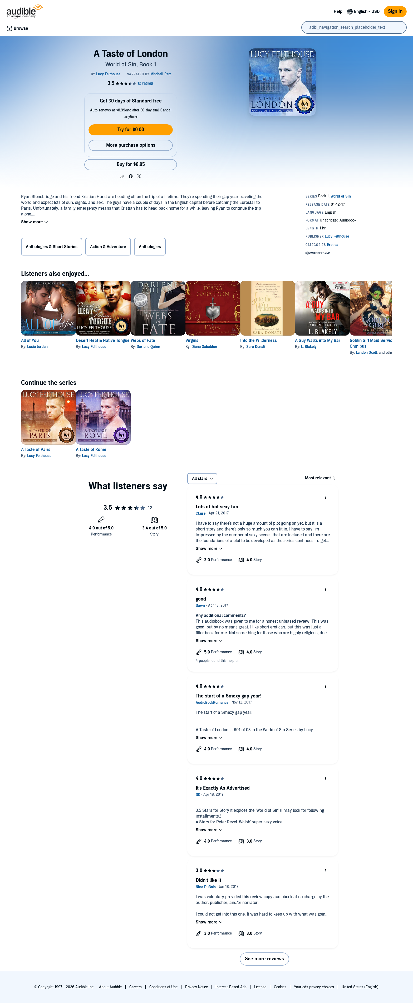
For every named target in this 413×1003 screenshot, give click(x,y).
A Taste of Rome (99, 449)
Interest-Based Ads (231, 987)
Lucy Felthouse (102, 347)
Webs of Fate (160, 340)
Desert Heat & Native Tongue (111, 340)
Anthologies (150, 246)
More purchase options (130, 145)
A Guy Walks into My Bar (359, 340)
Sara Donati (289, 347)
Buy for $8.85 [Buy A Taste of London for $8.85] (131, 164)
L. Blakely (351, 347)
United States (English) (360, 987)
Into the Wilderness (292, 340)
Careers (135, 987)
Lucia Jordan (37, 347)
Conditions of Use (163, 987)
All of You (30, 340)
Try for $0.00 (130, 129)
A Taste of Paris (35, 449)
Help (338, 11)
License (260, 987)
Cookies (280, 987)
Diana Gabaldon (229, 347)
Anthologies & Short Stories (51, 246)
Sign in (395, 11)
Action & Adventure (108, 246)
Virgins (217, 340)
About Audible (110, 987)
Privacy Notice (196, 987)
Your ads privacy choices (314, 987)
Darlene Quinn (165, 347)
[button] (122, 176)
